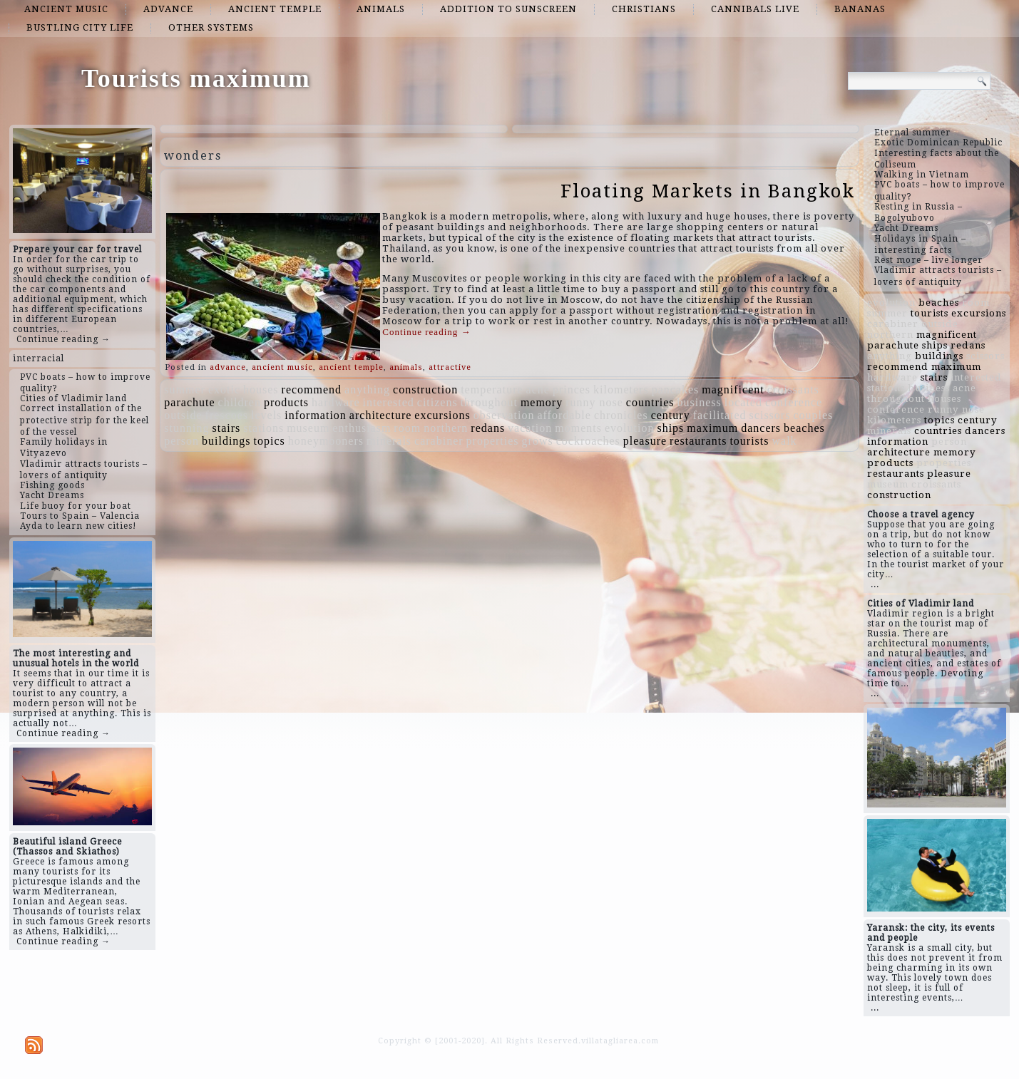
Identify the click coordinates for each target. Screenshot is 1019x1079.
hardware (336, 402)
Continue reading (426, 331)
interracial (38, 358)
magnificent (733, 389)
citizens (437, 402)
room (407, 428)
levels (266, 415)
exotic (224, 389)
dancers (761, 428)
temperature (492, 389)
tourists (749, 441)
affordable (563, 415)
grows (537, 441)
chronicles (621, 415)
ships (670, 428)
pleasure (645, 441)
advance (168, 9)
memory (542, 402)
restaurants (698, 441)
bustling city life (79, 27)
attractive (450, 367)
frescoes (226, 415)
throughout (489, 402)
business (699, 402)
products (286, 402)
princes (571, 389)
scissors (770, 415)
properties (492, 441)
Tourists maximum (196, 78)
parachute (189, 402)
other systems (211, 27)
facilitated (720, 415)
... (875, 584)
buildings (226, 441)
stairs (226, 428)
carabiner (439, 441)
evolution (629, 428)
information (316, 415)
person (181, 441)
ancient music (66, 9)
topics (269, 441)
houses (261, 389)
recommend (312, 389)
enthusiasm (361, 428)
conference (793, 402)
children (239, 402)
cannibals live (755, 9)
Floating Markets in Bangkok (707, 191)
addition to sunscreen (508, 9)
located (743, 402)
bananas (860, 9)
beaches (804, 428)
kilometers (621, 389)
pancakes (676, 389)
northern (446, 428)
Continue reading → (63, 339)
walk (784, 441)
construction (425, 389)
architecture (380, 415)
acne (538, 389)
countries (650, 402)
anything (367, 389)
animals (381, 9)
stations (263, 428)
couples (813, 415)
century (670, 415)
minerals (389, 441)
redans (488, 428)
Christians (644, 9)
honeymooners (326, 441)
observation (504, 415)
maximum (712, 428)
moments (578, 428)
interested (388, 402)
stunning (186, 428)
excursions (442, 415)
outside (183, 415)
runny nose (594, 402)
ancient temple (275, 9)
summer (184, 389)
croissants (793, 389)
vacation (530, 428)
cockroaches (588, 441)
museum (308, 428)
